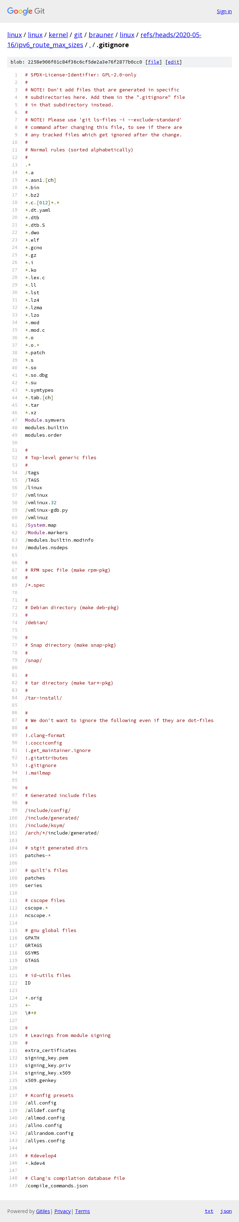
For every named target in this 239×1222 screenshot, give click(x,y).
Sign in (224, 11)
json (226, 1211)
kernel (58, 34)
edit (173, 62)
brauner (101, 34)
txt (209, 1211)
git (78, 34)
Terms (82, 1211)
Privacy (62, 1211)
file (153, 62)
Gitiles (43, 1211)
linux (14, 34)
